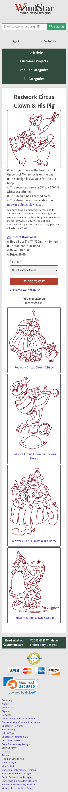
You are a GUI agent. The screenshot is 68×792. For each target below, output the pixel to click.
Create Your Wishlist (26, 290)
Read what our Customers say (13, 643)
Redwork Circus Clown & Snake (34, 618)
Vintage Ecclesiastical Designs (19, 788)
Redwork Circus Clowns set (25, 204)
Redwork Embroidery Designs (19, 784)
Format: (17, 261)
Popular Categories (34, 70)
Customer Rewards (13, 725)
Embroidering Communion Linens (21, 722)
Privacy (6, 751)
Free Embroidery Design (16, 744)
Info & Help (34, 52)
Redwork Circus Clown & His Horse (34, 541)
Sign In (16, 41)
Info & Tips (8, 733)
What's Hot (8, 766)
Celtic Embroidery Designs (17, 777)
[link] (21, 686)
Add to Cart (34, 281)
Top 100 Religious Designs (17, 773)
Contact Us (48, 42)
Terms (5, 755)
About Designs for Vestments (19, 718)
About (5, 703)
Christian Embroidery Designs (19, 769)
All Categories (34, 79)
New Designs (9, 762)
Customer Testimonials (15, 736)
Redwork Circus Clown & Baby (34, 367)
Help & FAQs (9, 729)
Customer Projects (34, 61)
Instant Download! (23, 237)
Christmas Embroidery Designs (19, 780)
